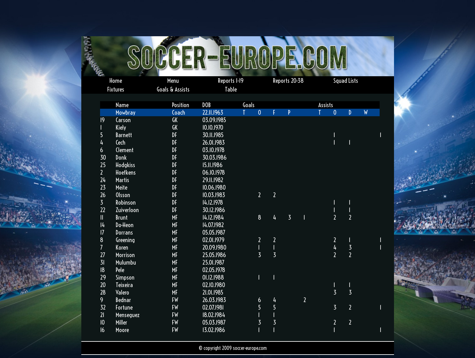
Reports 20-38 (288, 80)
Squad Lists (345, 80)
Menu (173, 80)
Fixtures (115, 89)
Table (231, 89)
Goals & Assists (173, 89)
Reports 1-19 (231, 80)
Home (115, 80)
